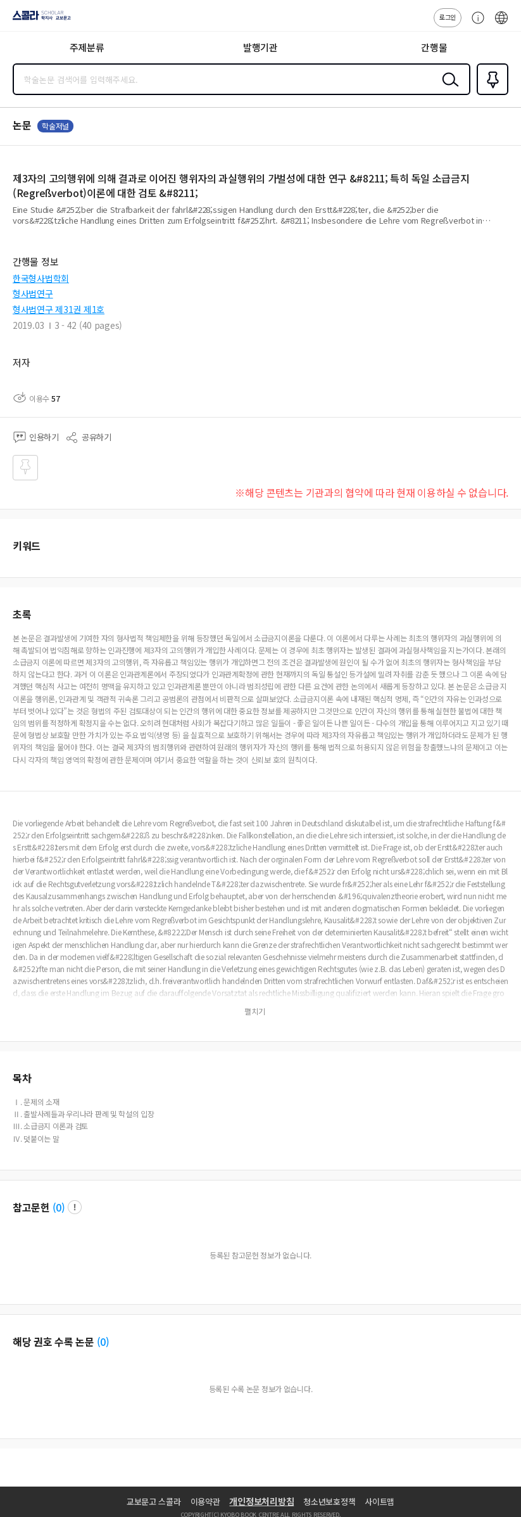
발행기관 (260, 47)
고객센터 (475, 24)
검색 (447, 89)
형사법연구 (33, 293)
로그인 (447, 17)
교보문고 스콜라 (154, 1501)
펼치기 (505, 225)
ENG (501, 24)
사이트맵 (379, 1501)
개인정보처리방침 (261, 1501)
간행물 (434, 47)
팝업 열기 (75, 1207)
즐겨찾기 (490, 94)
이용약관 (205, 1501)
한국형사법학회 (41, 278)
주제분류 (87, 47)
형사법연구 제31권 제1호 (58, 309)
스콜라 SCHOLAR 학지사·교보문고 (38, 19)
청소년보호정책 (329, 1501)
